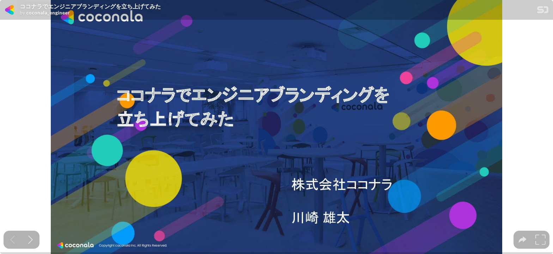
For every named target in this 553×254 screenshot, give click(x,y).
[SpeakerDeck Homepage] (542, 11)
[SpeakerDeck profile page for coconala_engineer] (10, 10)
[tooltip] (522, 240)
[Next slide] (30, 240)
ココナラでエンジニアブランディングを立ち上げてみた (90, 6)
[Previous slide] (12, 240)
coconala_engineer (48, 12)
